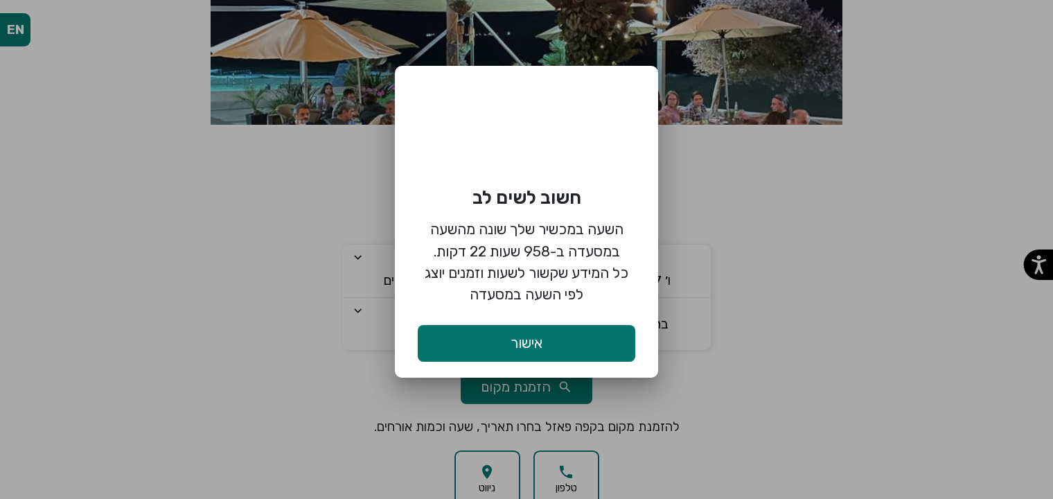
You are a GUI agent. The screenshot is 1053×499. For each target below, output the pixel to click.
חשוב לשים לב (526, 197)
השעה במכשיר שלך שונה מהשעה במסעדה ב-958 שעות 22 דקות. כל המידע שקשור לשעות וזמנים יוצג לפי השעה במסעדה (526, 261)
